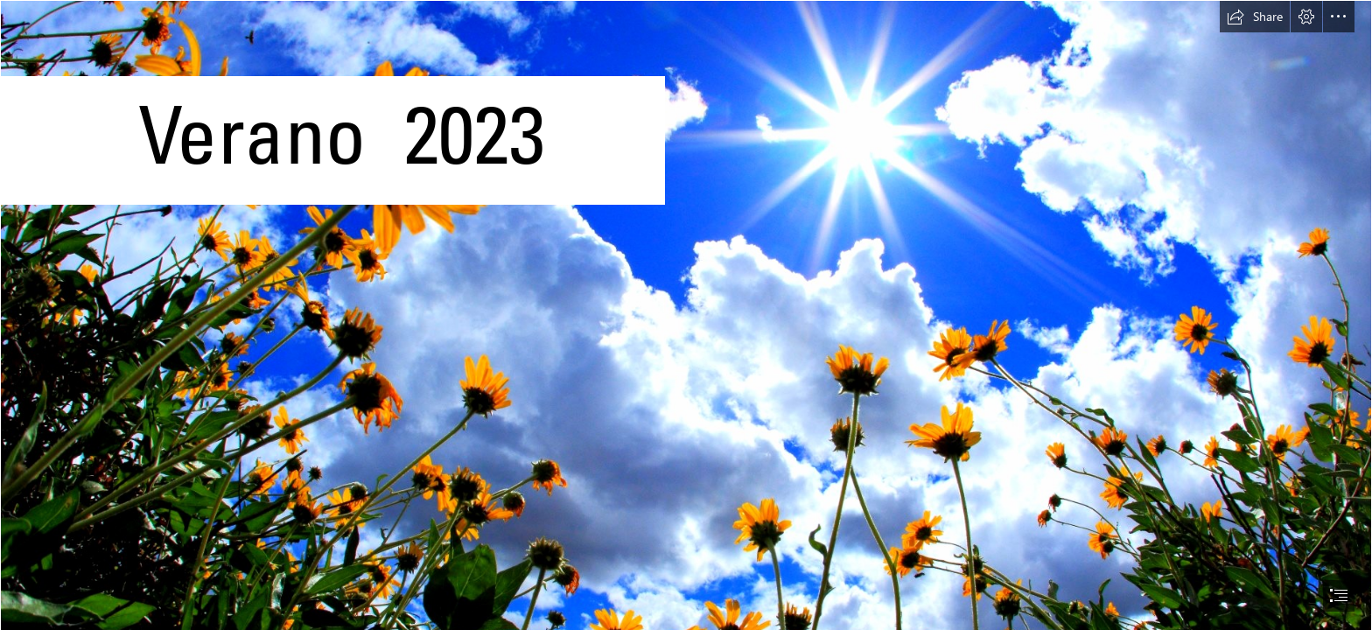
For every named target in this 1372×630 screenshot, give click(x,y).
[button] (1255, 16)
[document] (686, 315)
